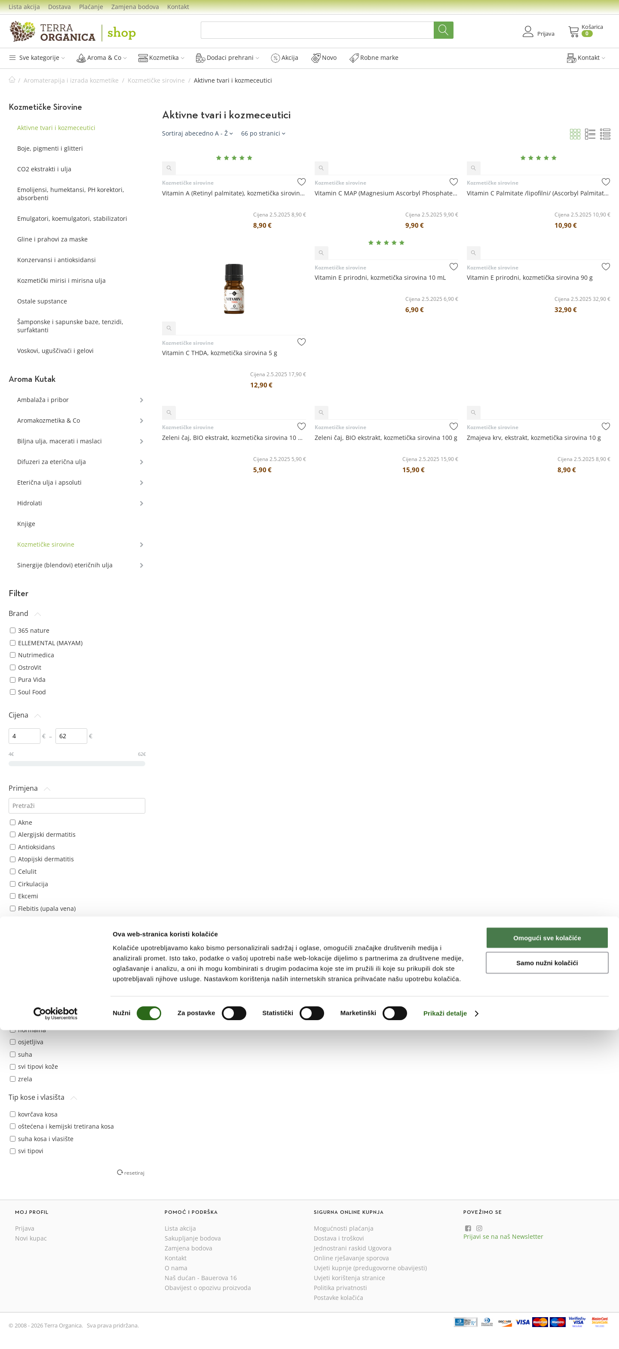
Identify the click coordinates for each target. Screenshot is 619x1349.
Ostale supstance (42, 301)
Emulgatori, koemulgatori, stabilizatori (72, 218)
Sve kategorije (37, 57)
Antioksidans (32, 847)
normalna (28, 1030)
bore (20, 968)
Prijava (24, 1228)
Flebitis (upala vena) (43, 908)
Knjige (26, 524)
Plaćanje (91, 7)
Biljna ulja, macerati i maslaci (59, 441)
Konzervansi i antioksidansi (56, 260)
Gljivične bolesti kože (44, 920)
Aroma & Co (102, 58)
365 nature (29, 630)
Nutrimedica (32, 655)
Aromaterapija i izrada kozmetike (71, 80)
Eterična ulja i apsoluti (49, 482)
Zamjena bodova (135, 7)
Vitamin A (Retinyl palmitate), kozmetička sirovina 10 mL (234, 193)
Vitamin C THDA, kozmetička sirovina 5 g (219, 353)
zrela (21, 1079)
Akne (21, 822)
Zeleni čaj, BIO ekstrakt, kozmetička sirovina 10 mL (234, 437)
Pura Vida (28, 679)
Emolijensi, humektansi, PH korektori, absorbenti (70, 194)
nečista (24, 1017)
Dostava (59, 7)
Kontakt (178, 7)
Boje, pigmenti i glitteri (50, 148)
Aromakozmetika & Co (48, 420)
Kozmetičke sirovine (156, 80)
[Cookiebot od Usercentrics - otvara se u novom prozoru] (55, 1332)
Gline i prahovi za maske (52, 239)
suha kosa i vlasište (42, 1139)
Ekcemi (24, 896)
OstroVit (25, 667)
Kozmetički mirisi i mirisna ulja (61, 280)
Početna (12, 80)
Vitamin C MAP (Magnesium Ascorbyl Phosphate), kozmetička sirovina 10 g (386, 193)
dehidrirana (31, 980)
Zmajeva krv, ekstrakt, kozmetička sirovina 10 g (534, 437)
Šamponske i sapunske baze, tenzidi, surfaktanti (70, 326)
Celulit (23, 871)
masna (23, 993)
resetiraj (134, 1172)
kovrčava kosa (34, 1114)
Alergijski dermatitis (43, 834)
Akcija (284, 58)
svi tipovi (26, 1151)
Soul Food (28, 692)
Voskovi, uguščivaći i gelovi (55, 351)
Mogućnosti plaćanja (344, 1228)
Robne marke (373, 58)
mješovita (28, 1005)
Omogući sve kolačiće (547, 1256)
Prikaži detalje (445, 1332)
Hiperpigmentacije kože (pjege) (58, 933)
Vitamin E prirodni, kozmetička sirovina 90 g (530, 277)
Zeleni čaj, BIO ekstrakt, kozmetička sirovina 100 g (386, 437)
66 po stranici (263, 133)
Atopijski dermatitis (42, 859)
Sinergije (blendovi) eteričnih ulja (65, 565)
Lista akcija (24, 7)
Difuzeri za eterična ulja (51, 462)
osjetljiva (26, 1042)
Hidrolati (29, 503)
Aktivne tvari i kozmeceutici (56, 128)
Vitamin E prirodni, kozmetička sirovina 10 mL (380, 277)
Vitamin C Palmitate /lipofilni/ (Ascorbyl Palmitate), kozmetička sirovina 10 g (538, 193)
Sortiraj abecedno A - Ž (197, 133)
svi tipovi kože (34, 1066)
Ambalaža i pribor (43, 400)
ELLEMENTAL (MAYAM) (46, 643)
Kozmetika (161, 58)
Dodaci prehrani (227, 58)
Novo (324, 58)
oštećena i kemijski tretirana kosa (62, 1126)
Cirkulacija (29, 884)
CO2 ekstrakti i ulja (44, 169)
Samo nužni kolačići (547, 1281)
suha (21, 1054)
